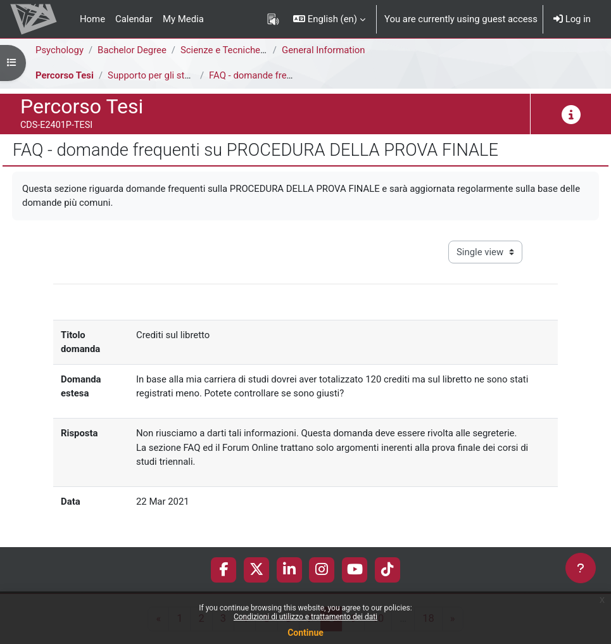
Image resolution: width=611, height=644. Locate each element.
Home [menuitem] (92, 19)
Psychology (59, 50)
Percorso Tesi (64, 75)
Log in (572, 19)
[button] (329, 19)
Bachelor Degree (132, 50)
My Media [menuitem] (183, 19)
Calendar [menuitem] (134, 19)
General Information (323, 50)
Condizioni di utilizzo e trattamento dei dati (305, 616)
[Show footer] (580, 568)
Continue (305, 633)
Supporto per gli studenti (159, 75)
